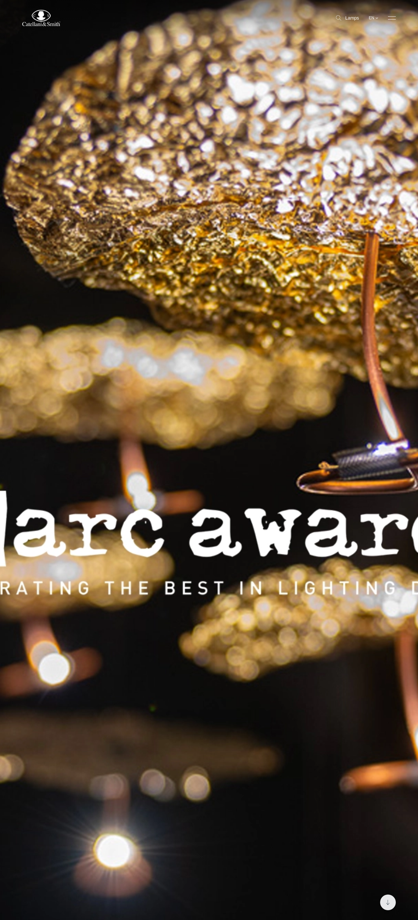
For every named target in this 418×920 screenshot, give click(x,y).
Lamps (347, 18)
